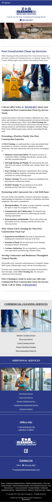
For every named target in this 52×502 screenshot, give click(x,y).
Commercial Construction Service (26, 405)
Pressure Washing (34, 488)
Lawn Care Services (21, 488)
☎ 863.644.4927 (26, 20)
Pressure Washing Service (26, 401)
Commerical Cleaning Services (15, 483)
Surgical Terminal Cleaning (26, 347)
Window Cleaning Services (34, 483)
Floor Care (46, 483)
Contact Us (26, 460)
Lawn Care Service (26, 398)
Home (3, 483)
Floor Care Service (26, 339)
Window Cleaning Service (26, 335)
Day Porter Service (26, 394)
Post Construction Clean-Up (26, 351)
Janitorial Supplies (26, 409)
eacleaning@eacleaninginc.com (27, 470)
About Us (31, 490)
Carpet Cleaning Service (26, 343)
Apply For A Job (40, 490)
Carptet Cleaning (6, 485)
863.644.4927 (31, 107)
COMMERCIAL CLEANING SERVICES (26, 304)
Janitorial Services (21, 490)
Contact (48, 490)
